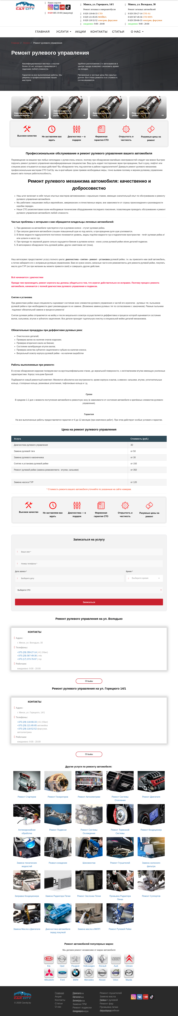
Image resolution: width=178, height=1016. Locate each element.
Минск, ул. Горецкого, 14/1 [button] (98, 4)
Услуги (62, 31)
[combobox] (144, 578)
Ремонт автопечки (78, 996)
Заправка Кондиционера (27, 896)
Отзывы (89, 681)
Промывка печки (109, 1007)
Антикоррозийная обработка (109, 1010)
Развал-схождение (58, 863)
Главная (42, 31)
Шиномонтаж (89, 863)
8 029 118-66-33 (93, 13)
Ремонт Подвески (58, 830)
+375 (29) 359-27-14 (27, 652)
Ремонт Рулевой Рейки (120, 929)
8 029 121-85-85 (95, 17)
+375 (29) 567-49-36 (27, 656)
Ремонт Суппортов (151, 896)
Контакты (98, 31)
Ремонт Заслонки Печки (89, 896)
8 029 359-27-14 (139, 13)
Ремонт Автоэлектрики (89, 797)
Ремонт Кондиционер (151, 830)
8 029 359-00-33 (145, 20)
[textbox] (144, 578)
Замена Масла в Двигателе (26, 929)
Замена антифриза (79, 1000)
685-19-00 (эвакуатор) (60, 13)
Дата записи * (21, 571)
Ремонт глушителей (111, 993)
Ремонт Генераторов (58, 797)
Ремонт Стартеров (27, 797)
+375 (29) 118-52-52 (27, 729)
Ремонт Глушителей (120, 863)
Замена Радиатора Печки (58, 896)
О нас (136, 31)
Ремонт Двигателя (151, 797)
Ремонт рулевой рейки (109, 1000)
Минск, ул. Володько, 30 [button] (142, 4)
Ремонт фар (106, 1003)
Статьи (118, 31)
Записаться (89, 602)
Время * (129, 571)
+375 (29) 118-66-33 (27, 722)
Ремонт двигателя (78, 993)
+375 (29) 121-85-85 (27, 725)
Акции (80, 31)
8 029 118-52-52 (100, 20)
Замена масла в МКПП (89, 929)
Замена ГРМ (80, 1004)
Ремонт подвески (82, 1007)
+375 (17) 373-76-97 (27, 659)
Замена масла (108, 996)
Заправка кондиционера (80, 1011)
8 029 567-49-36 (140, 17)
